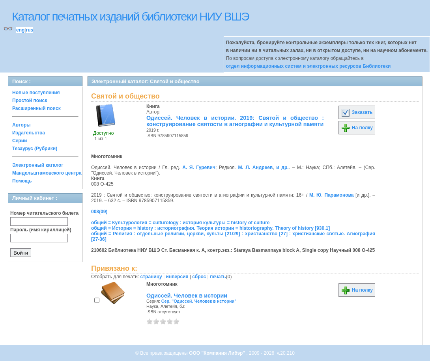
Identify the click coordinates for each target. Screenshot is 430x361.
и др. (282, 167)
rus (29, 30)
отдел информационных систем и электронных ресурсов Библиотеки (308, 66)
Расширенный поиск (36, 108)
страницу (151, 276)
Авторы (21, 125)
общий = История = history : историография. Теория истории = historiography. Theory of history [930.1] (210, 228)
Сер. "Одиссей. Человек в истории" (199, 301)
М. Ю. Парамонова (331, 195)
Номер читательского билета (44, 213)
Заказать (356, 112)
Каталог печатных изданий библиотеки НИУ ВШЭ (130, 16)
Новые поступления (36, 92)
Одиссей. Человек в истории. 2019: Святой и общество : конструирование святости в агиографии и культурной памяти (235, 121)
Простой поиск (29, 100)
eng (20, 30)
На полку (357, 127)
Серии (19, 140)
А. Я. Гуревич (198, 167)
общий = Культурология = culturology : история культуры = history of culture (180, 222)
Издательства (28, 133)
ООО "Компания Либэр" (217, 353)
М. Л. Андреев (255, 167)
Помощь (22, 181)
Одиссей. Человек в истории (186, 295)
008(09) (99, 211)
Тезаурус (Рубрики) (34, 148)
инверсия (177, 276)
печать (218, 276)
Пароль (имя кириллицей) (40, 230)
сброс (199, 276)
